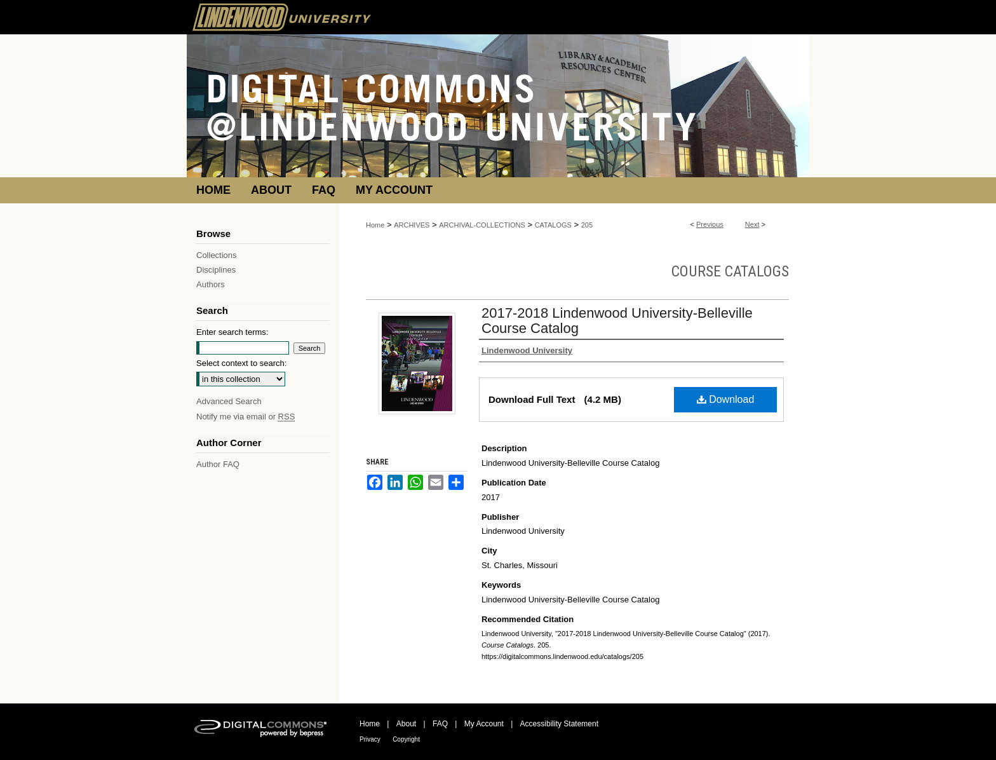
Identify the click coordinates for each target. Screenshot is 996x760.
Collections (216, 255)
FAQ (440, 723)
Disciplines (216, 270)
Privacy (370, 739)
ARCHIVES (411, 225)
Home (375, 225)
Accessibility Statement (559, 723)
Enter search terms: (232, 332)
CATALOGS (553, 225)
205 (587, 225)
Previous (709, 224)
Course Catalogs (730, 271)
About (406, 723)
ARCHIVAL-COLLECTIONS (482, 225)
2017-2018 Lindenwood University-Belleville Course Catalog (617, 320)
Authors (210, 284)
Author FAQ (217, 464)
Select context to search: (241, 363)
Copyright (406, 739)
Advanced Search (229, 401)
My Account (484, 723)
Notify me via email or (245, 416)
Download (726, 399)
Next (752, 224)
